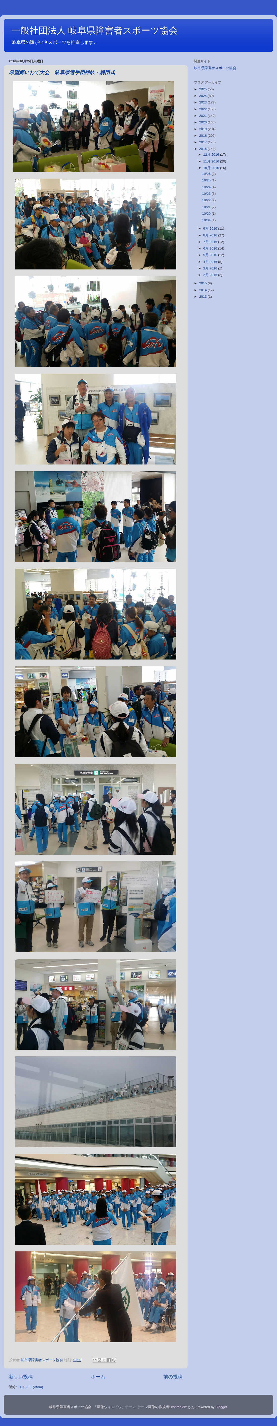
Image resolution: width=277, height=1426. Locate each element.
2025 (203, 89)
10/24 (207, 187)
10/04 (207, 220)
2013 (203, 296)
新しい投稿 (21, 1376)
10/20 (207, 213)
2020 (203, 122)
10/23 (207, 194)
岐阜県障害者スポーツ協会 (215, 68)
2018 (203, 136)
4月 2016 (210, 262)
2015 (203, 283)
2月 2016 (210, 275)
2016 (203, 149)
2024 (203, 96)
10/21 (207, 207)
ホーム (98, 1376)
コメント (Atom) (30, 1387)
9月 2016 (210, 228)
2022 (203, 109)
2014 (203, 290)
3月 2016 (210, 268)
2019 (203, 129)
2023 (203, 102)
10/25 (207, 180)
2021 (203, 116)
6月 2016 (210, 248)
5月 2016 (210, 255)
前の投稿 (173, 1376)
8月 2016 (210, 235)
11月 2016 (211, 161)
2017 (203, 142)
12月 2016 (211, 154)
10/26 (207, 174)
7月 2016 (210, 242)
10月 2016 (211, 168)
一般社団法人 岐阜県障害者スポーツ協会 (94, 30)
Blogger (221, 1407)
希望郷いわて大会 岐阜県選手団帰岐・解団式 (62, 73)
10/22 (207, 200)
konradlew (179, 1407)
